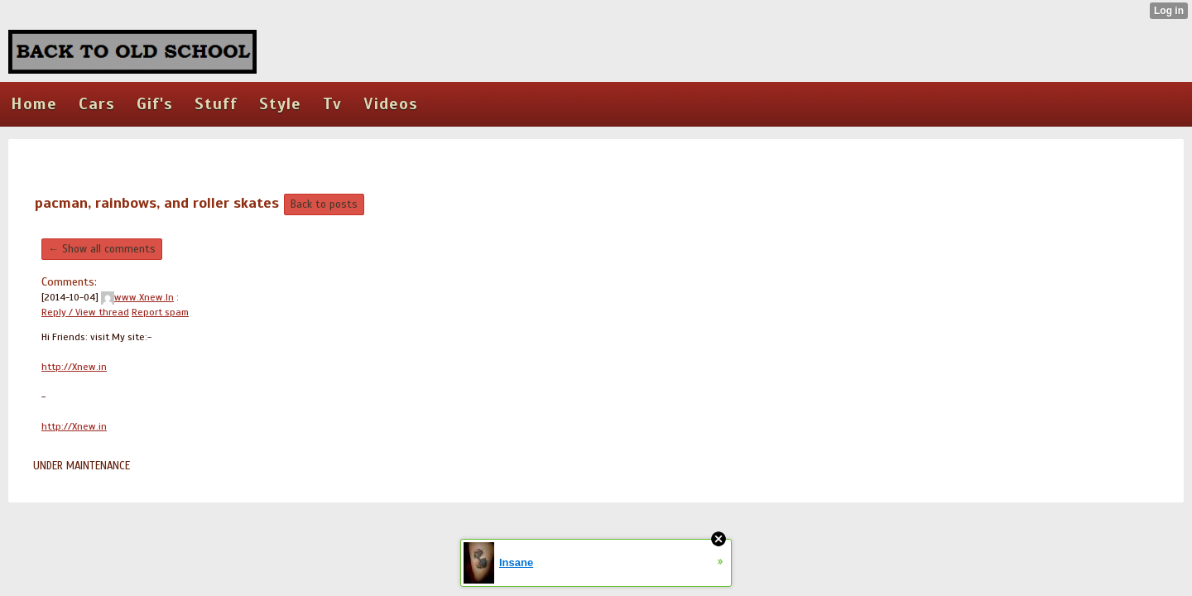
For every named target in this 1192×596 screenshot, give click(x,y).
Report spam (160, 312)
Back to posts (324, 204)
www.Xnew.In (137, 297)
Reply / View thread (85, 312)
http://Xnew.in (74, 366)
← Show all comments (102, 249)
